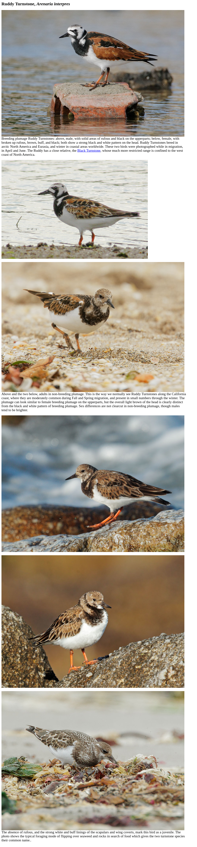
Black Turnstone (88, 150)
